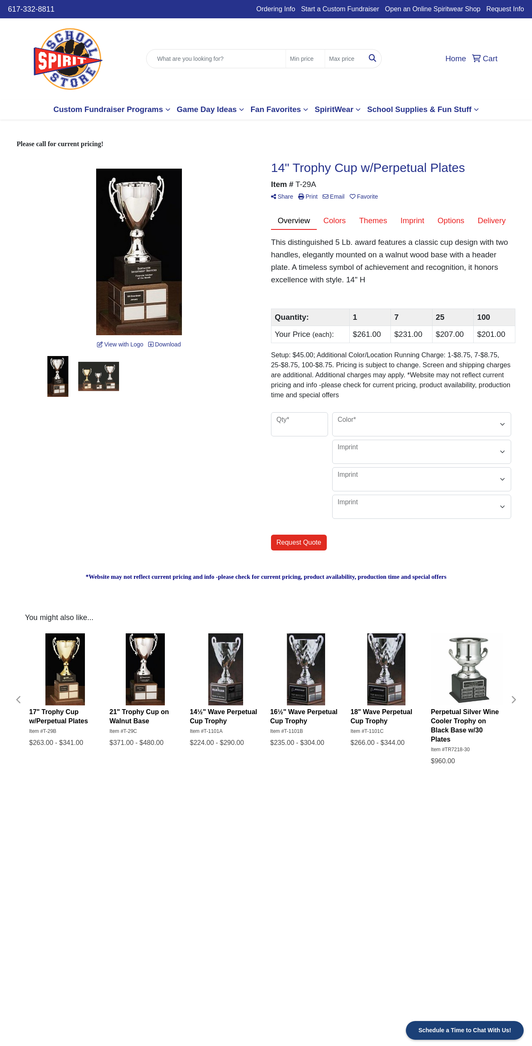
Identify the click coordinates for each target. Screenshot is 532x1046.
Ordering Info (275, 8)
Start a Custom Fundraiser (340, 8)
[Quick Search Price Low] (305, 58)
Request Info (505, 8)
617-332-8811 (31, 9)
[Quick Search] (216, 58)
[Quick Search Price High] (344, 58)
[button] (111, 110)
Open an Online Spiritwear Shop (432, 8)
